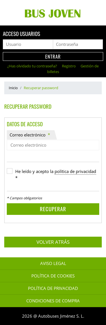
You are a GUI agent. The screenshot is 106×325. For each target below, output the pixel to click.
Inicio (13, 87)
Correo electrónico (30, 135)
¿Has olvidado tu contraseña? (32, 66)
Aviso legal (53, 263)
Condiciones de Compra (53, 301)
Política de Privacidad (53, 288)
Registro (69, 66)
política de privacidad (75, 171)
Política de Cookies (53, 276)
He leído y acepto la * (55, 174)
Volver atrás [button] (53, 242)
